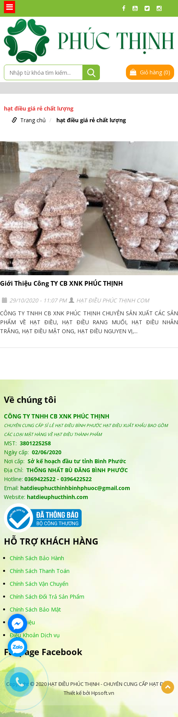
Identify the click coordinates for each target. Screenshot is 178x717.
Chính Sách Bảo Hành (37, 558)
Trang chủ (33, 120)
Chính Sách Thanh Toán (40, 571)
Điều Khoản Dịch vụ (35, 635)
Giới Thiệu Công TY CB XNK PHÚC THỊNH (61, 283)
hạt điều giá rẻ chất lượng (91, 120)
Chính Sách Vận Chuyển (39, 583)
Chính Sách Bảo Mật (35, 609)
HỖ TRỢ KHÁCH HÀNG (51, 541)
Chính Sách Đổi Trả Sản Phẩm (47, 596)
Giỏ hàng (150, 72)
